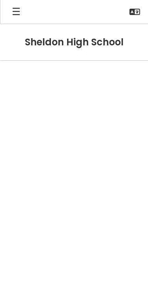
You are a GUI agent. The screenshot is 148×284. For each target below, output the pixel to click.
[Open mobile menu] (16, 12)
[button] (135, 12)
